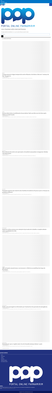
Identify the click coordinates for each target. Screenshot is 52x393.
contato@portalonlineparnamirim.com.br (8, 388)
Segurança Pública (4, 360)
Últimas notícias (6, 38)
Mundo (3, 73)
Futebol (3, 266)
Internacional (4, 305)
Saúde (3, 111)
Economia (3, 150)
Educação (3, 189)
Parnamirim (3, 356)
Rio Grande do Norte (4, 361)
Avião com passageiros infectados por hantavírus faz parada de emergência (24, 307)
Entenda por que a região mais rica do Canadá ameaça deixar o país (22, 344)
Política (2, 357)
